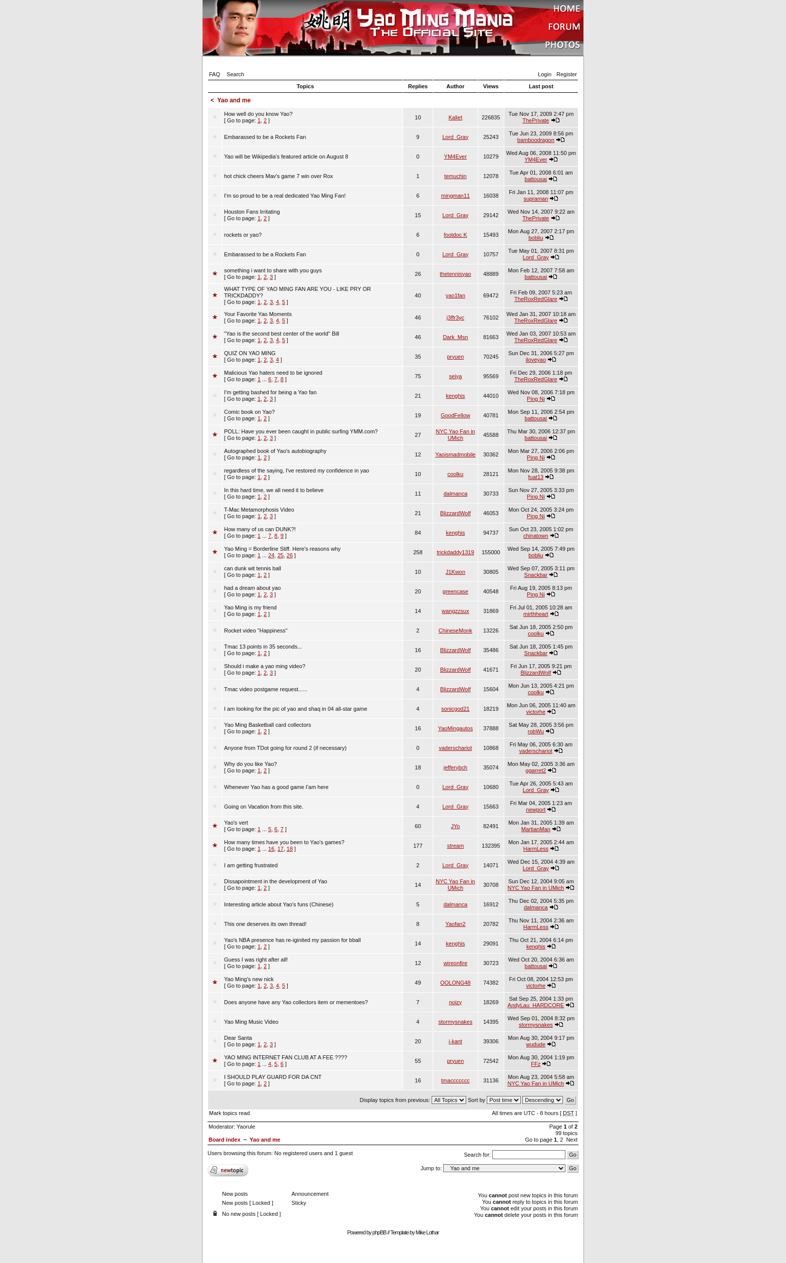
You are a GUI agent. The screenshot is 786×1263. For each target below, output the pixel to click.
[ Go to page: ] (258, 117)
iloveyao (536, 360)
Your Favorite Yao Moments (258, 314)
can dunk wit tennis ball (252, 568)
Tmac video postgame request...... (265, 689)
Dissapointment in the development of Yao (275, 881)
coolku (456, 474)
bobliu (535, 238)
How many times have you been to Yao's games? (284, 842)
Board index (225, 1140)
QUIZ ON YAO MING (250, 353)
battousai (536, 179)
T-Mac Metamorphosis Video (259, 510)
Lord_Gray (456, 137)
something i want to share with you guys (273, 270)
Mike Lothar (427, 1232)
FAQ (214, 74)
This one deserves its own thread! (265, 924)
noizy (455, 1002)
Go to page (538, 1140)
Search (235, 74)
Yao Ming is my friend (250, 607)
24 (271, 555)
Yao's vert (236, 823)
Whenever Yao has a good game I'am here (276, 787)
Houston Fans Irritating (252, 212)
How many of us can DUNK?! (260, 529)
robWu (536, 731)
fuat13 (536, 477)
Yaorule (246, 1127)
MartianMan (535, 829)
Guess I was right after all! (256, 960)
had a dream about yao (252, 588)
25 (280, 555)
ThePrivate (535, 120)
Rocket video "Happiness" (255, 630)
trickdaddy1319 (455, 552)
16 (271, 849)
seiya (455, 376)
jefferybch (456, 767)
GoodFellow (455, 415)
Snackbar (535, 575)
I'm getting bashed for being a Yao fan (270, 392)
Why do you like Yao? (250, 764)
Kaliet (456, 117)
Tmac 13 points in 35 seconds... (263, 647)
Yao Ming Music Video (251, 1022)
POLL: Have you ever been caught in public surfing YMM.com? (301, 431)
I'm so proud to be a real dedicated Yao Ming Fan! (285, 196)
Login (544, 74)
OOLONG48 (455, 983)
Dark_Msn (455, 337)
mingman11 (455, 196)
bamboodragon (535, 140)
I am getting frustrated (251, 865)
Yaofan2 (455, 924)
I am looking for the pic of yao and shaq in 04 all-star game (295, 709)
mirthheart (535, 614)
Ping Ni (535, 399)
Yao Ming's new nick (249, 979)
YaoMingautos (455, 728)
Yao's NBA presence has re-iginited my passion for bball (292, 940)
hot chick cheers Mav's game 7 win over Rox (278, 176)
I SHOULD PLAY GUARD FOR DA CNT (273, 1077)
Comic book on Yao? (249, 412)
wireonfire (456, 963)
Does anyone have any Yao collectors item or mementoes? (296, 1002)
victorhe (536, 712)
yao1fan (455, 295)
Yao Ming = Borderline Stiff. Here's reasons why (282, 549)
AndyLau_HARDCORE (536, 1005)
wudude (536, 1044)
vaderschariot (455, 748)
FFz (535, 1064)
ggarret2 (535, 770)
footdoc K (455, 235)
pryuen (455, 357)
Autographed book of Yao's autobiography (275, 451)
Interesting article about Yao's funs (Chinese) (278, 904)
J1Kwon (455, 572)
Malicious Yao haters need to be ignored (273, 373)
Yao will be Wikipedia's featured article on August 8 (286, 156)
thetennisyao (455, 274)
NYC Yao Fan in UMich (455, 434)
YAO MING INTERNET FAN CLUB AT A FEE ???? (285, 1057)
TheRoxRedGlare (535, 299)
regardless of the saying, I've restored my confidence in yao (296, 470)
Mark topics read (229, 1113)
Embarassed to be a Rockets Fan (265, 137)
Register (566, 74)
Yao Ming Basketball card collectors (267, 725)
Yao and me (234, 100)
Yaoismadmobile (455, 454)
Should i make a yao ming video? (264, 666)
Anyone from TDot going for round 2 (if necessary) (285, 748)
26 (290, 555)
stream (455, 846)
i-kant (455, 1041)
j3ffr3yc (455, 317)
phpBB (379, 1232)
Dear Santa (238, 1038)
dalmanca (456, 494)
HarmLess (535, 849)
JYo (455, 826)
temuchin (455, 176)
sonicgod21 (455, 709)
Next (571, 1140)
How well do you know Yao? (258, 114)
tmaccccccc (455, 1080)
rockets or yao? (243, 235)
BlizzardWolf (455, 513)
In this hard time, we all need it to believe (274, 490)
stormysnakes (456, 1022)
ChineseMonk (455, 630)
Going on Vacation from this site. (263, 807)
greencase (455, 591)
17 (280, 849)
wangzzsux (455, 611)
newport (535, 810)
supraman (535, 199)
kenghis (455, 396)
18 (290, 849)
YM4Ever (455, 156)
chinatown (535, 536)
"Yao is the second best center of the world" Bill (281, 334)
